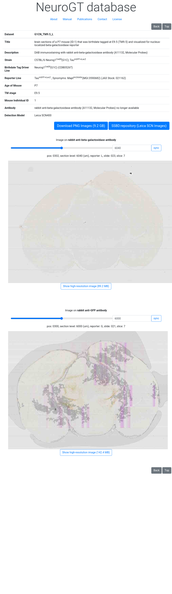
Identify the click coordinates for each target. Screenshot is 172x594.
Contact (102, 19)
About (54, 19)
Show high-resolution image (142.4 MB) (86, 452)
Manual (67, 19)
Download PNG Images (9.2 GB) (81, 126)
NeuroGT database (86, 7)
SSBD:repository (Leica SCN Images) (139, 126)
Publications (84, 19)
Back (156, 26)
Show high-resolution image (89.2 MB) (86, 286)
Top (167, 26)
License (117, 19)
